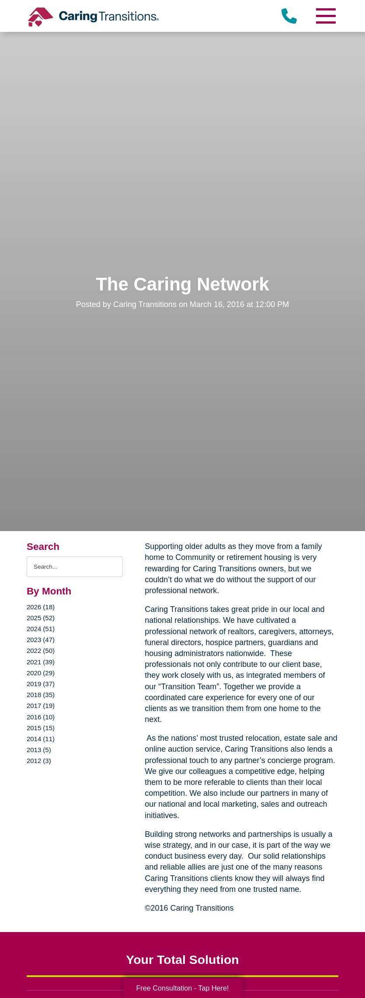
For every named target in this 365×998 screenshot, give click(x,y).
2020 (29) (41, 673)
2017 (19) (41, 705)
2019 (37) (41, 683)
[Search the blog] (75, 566)
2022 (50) (41, 650)
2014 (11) (41, 738)
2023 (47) (41, 639)
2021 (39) (41, 662)
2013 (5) (39, 749)
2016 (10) (41, 717)
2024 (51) (41, 628)
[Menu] (325, 16)
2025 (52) (41, 618)
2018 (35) (41, 694)
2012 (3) (39, 760)
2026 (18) (41, 607)
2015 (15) (41, 728)
